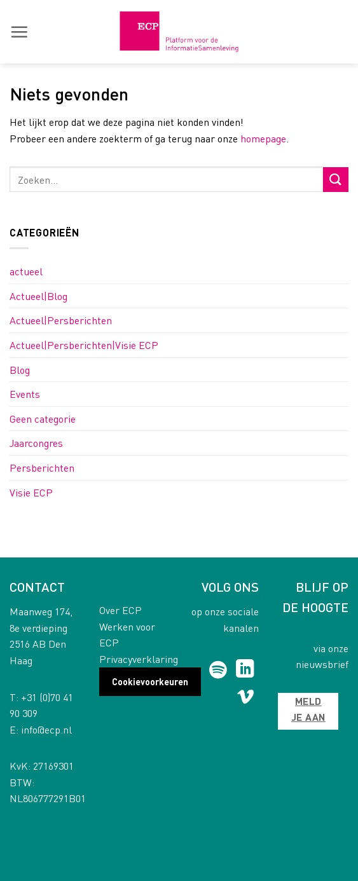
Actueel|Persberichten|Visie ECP (84, 345)
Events (25, 393)
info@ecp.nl (46, 729)
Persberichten (42, 467)
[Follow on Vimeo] (246, 699)
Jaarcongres (36, 442)
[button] (19, 32)
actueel (26, 271)
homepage (263, 138)
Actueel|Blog (38, 296)
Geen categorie (43, 418)
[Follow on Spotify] (218, 670)
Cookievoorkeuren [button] (150, 681)
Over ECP (120, 610)
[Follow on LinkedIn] (245, 670)
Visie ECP (31, 492)
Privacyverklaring (138, 659)
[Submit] (335, 179)
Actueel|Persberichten (61, 320)
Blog (20, 369)
